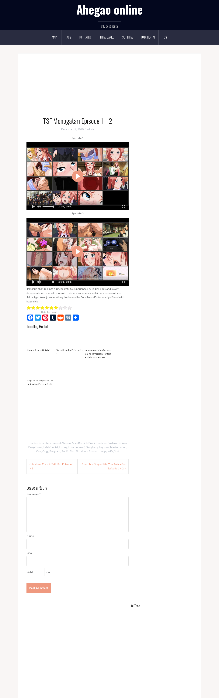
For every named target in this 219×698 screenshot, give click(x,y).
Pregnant (55, 451)
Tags (68, 37)
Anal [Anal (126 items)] (154, 211)
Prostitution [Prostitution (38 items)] (146, 265)
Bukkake (113, 442)
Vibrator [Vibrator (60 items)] (155, 288)
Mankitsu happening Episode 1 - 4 (106, 639)
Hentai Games (106, 37)
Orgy (45, 451)
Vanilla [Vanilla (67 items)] (143, 288)
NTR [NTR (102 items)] (158, 257)
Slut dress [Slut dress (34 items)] (186, 273)
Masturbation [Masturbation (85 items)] (170, 250)
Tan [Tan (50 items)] (165, 280)
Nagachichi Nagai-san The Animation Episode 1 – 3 (40, 373)
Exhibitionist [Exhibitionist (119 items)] (186, 226)
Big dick (82, 442)
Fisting (63, 447)
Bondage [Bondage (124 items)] (186, 211)
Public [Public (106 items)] (160, 265)
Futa (71, 447)
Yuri (116, 451)
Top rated (85, 37)
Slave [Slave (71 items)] (167, 273)
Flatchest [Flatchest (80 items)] (152, 234)
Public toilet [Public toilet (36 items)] (173, 265)
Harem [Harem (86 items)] (154, 242)
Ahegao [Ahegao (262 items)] (144, 211)
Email (29, 552)
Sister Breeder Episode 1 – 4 (69, 342)
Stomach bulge (97, 451)
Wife (110, 451)
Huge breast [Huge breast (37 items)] (181, 242)
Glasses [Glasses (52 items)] (180, 234)
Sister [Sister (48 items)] (157, 273)
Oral (38, 451)
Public (65, 451)
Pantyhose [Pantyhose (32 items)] (179, 257)
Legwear (104, 447)
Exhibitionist (50, 447)
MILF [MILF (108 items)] (184, 250)
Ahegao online (109, 9)
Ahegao (66, 442)
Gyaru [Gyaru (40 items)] (143, 242)
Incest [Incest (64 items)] (143, 250)
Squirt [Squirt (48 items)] (143, 280)
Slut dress (82, 451)
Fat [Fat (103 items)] (141, 234)
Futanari (80, 447)
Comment (33, 493)
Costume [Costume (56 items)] (145, 226)
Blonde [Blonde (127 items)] (174, 211)
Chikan (123, 442)
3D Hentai (127, 37)
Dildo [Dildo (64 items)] (173, 226)
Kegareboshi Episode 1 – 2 (158, 340)
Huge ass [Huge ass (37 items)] (166, 242)
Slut (72, 451)
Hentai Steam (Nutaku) (40, 340)
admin (90, 129)
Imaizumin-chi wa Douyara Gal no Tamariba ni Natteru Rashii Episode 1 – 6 (98, 344)
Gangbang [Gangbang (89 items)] (166, 234)
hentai (45, 442)
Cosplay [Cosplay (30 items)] (183, 219)
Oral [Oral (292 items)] (167, 257)
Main (54, 37)
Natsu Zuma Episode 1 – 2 (179, 389)
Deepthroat (35, 447)
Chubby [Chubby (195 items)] (170, 219)
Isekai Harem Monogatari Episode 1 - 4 (109, 658)
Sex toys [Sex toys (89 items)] (188, 265)
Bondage (101, 442)
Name (30, 535)
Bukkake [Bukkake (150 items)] (144, 219)
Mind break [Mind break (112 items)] (146, 257)
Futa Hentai (148, 37)
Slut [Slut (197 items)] (175, 273)
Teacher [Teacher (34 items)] (175, 280)
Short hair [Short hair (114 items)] (145, 273)
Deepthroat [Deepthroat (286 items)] (159, 226)
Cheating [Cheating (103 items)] (158, 219)
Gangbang (92, 447)
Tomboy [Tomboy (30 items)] (188, 280)
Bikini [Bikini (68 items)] (163, 211)
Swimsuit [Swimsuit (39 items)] (155, 280)
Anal (74, 442)
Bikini (92, 442)
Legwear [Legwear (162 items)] (154, 250)
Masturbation (118, 447)
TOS (164, 37)
